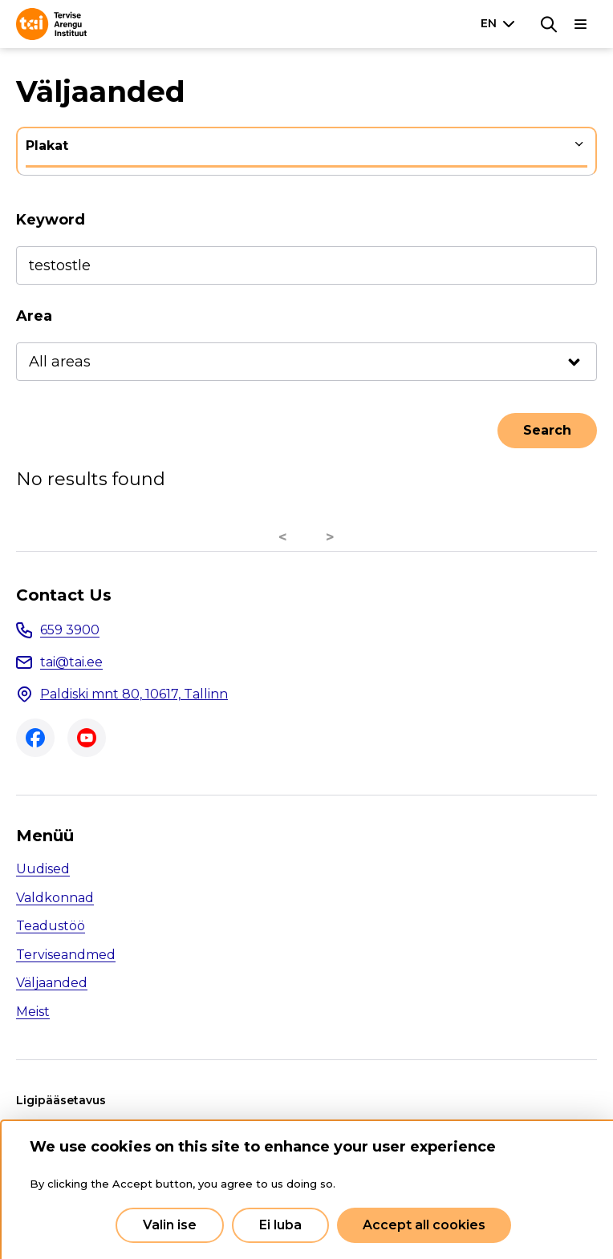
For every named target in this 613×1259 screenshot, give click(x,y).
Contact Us (64, 595)
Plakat (47, 145)
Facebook (35, 738)
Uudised (43, 868)
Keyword (50, 220)
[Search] (549, 24)
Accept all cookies (424, 1225)
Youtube (86, 738)
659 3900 (69, 630)
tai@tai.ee (71, 662)
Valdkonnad (55, 897)
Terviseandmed (66, 954)
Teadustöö (50, 925)
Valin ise (170, 1225)
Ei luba (280, 1225)
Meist (33, 1011)
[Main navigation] (581, 24)
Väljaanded (51, 982)
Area (34, 316)
